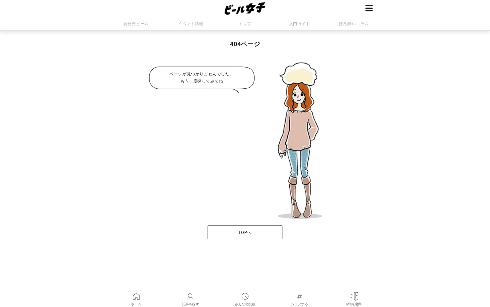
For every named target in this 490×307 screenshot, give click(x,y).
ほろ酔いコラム (354, 23)
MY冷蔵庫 (354, 295)
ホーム (136, 295)
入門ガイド (299, 23)
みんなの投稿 (245, 295)
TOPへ (245, 232)
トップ (245, 23)
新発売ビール (136, 23)
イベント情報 (190, 23)
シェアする (299, 295)
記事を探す (190, 295)
